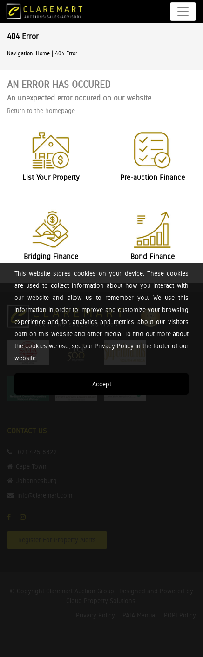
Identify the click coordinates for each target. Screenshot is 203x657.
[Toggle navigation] (183, 11)
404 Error (66, 53)
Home (43, 53)
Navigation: (20, 53)
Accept (101, 384)
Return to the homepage (41, 110)
